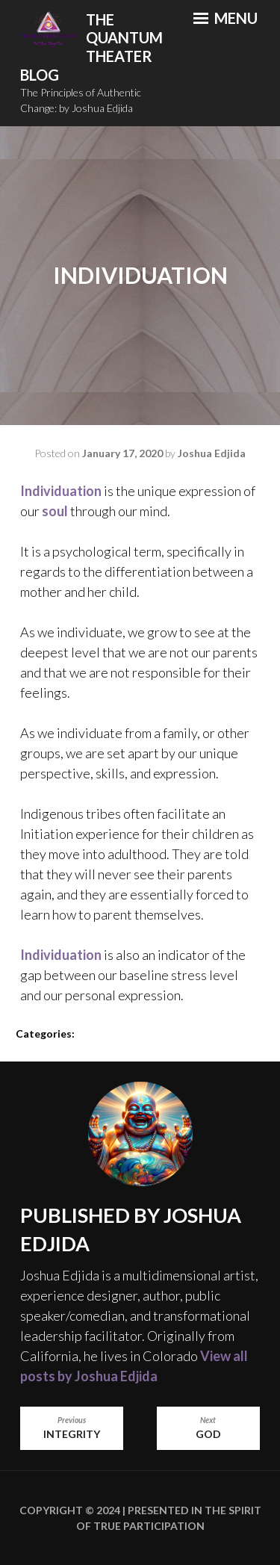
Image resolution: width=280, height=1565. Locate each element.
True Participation (148, 1525)
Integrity (71, 1428)
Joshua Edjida (212, 453)
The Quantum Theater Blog (91, 47)
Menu (225, 17)
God (208, 1428)
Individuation (61, 491)
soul (55, 511)
